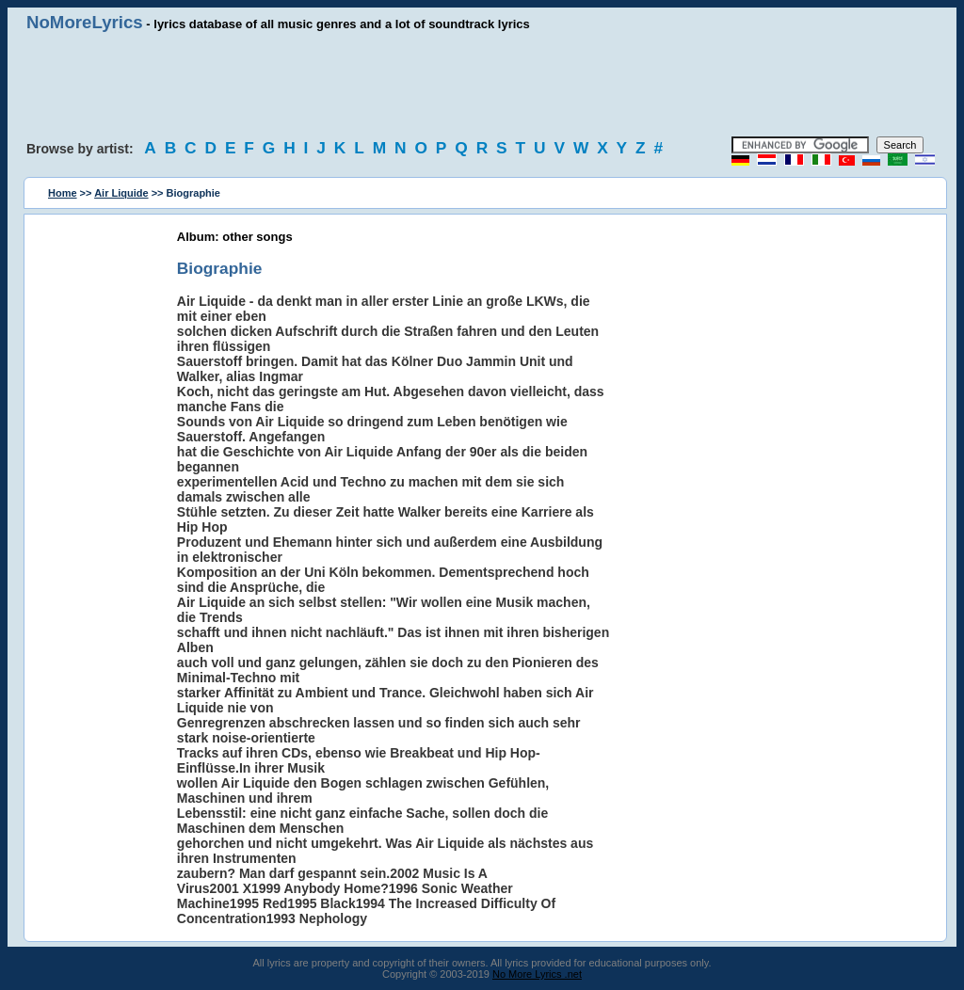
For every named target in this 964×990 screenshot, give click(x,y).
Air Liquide (121, 193)
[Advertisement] (482, 84)
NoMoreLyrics (84, 22)
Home (62, 193)
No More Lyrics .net (537, 974)
